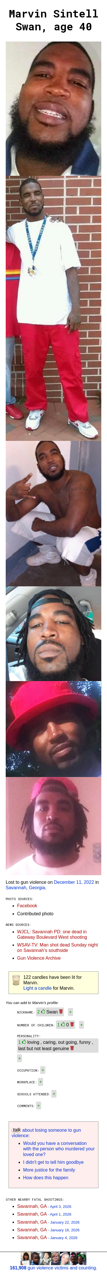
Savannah (16, 887)
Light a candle (37, 988)
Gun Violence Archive (39, 958)
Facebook (27, 905)
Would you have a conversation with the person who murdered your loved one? (59, 1149)
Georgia (37, 887)
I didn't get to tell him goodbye (53, 1162)
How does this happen (45, 1177)
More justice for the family (49, 1170)
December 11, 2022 (74, 882)
